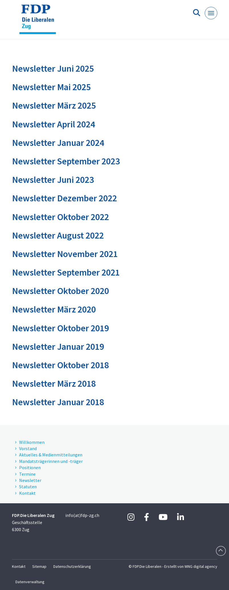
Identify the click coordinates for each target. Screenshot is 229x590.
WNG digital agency (201, 566)
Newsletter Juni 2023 (53, 179)
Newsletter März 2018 (54, 383)
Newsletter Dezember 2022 (64, 198)
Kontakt (18, 566)
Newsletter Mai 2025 (51, 87)
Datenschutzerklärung (72, 566)
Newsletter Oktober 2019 (60, 328)
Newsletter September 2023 (66, 161)
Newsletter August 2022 (58, 235)
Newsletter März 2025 (54, 105)
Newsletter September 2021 (66, 272)
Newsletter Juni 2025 (53, 68)
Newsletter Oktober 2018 (60, 365)
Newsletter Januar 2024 (58, 142)
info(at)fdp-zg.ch (82, 515)
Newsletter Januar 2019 (58, 346)
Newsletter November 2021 (65, 254)
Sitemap (39, 566)
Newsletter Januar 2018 (58, 402)
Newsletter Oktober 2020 (60, 291)
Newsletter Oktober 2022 (60, 217)
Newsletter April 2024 (53, 124)
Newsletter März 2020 (54, 309)
